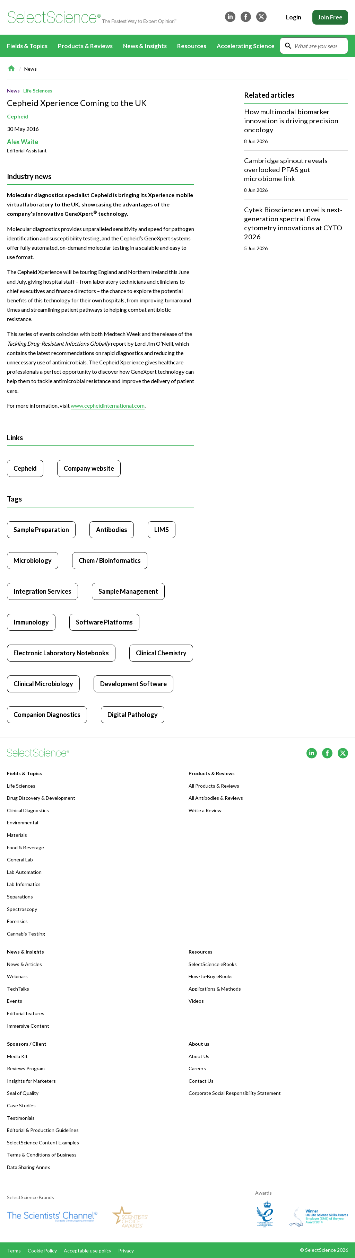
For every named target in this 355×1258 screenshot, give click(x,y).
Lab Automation (24, 872)
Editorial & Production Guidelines (43, 1130)
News (30, 69)
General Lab (20, 859)
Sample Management (128, 591)
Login (293, 17)
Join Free (330, 17)
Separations (20, 897)
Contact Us (201, 1081)
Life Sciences (37, 91)
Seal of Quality (22, 1093)
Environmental (22, 822)
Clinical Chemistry (161, 653)
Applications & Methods (215, 989)
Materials (17, 835)
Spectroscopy (22, 909)
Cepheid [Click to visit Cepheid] (25, 468)
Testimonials (21, 1118)
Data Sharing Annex (28, 1167)
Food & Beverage (25, 847)
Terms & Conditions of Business (42, 1155)
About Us (199, 1056)
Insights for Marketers (31, 1081)
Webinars (17, 976)
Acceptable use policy (87, 1250)
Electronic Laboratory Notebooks (61, 653)
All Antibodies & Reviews (216, 798)
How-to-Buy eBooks (211, 976)
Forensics (17, 921)
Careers (197, 1068)
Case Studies (21, 1105)
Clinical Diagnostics (28, 810)
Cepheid (17, 116)
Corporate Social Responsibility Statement (235, 1093)
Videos (196, 1001)
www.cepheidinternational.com (108, 405)
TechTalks (18, 989)
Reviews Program (26, 1068)
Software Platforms (104, 622)
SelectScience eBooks (213, 964)
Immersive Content (28, 1026)
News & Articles (24, 964)
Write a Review (205, 810)
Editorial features (25, 1013)
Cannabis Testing (26, 934)
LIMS (161, 529)
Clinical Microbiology (43, 684)
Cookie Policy (42, 1250)
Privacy (126, 1250)
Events (14, 1001)
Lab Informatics (24, 884)
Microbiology (33, 560)
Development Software (133, 684)
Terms (14, 1250)
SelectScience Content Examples (43, 1142)
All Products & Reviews (214, 786)
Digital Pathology (132, 714)
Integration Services (42, 591)
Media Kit (17, 1056)
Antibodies (111, 529)
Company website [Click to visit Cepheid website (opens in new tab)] (89, 468)
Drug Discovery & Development (41, 798)
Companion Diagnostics (47, 714)
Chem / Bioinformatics (110, 560)
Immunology (31, 622)
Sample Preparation (41, 529)
